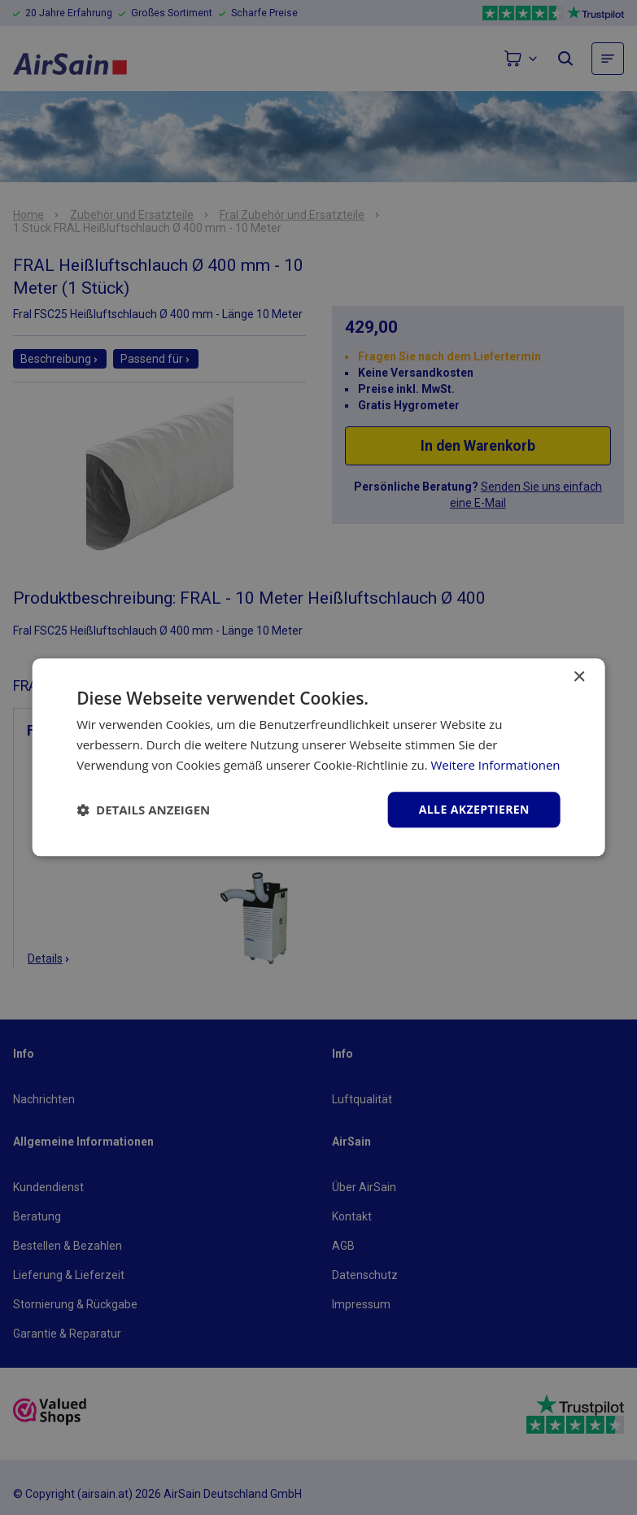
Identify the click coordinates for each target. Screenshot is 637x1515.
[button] (143, 809)
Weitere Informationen (495, 765)
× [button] (579, 677)
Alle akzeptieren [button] (474, 809)
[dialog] (318, 757)
